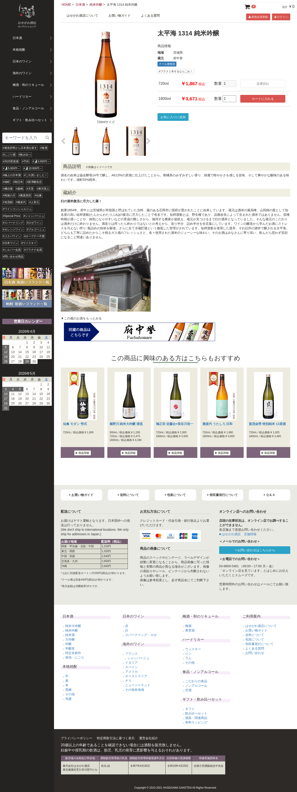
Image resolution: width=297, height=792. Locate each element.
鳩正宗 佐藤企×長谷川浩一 (174, 424)
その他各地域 (134, 689)
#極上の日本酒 (12, 175)
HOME (66, 4)
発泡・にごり (74, 657)
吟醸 (68, 644)
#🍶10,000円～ (33, 168)
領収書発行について (259, 644)
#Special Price (11, 216)
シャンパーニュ (138, 658)
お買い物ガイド (119, 15)
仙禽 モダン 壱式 (75, 424)
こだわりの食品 (196, 681)
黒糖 (68, 689)
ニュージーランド (137, 685)
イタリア (131, 662)
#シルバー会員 (12, 249)
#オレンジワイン (13, 229)
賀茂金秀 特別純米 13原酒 (267, 424)
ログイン (281, 16)
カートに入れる (263, 99)
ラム (188, 658)
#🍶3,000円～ (41, 161)
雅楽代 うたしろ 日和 (217, 424)
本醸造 (70, 648)
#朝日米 (18, 182)
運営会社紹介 (148, 738)
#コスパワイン (12, 236)
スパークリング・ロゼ (141, 635)
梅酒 (188, 626)
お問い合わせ (254, 653)
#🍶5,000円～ (11, 168)
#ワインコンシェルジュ (17, 209)
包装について (254, 639)
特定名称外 (73, 653)
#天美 (30, 188)
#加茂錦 (8, 202)
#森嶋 (19, 188)
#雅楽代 (21, 202)
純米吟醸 (96, 4)
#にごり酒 (9, 154)
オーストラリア (136, 676)
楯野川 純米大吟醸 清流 (126, 424)
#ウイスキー (29, 243)
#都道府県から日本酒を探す (20, 147)
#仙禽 (38, 195)
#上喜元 (34, 202)
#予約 (25, 161)
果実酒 (190, 630)
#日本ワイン (10, 243)
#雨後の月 (9, 195)
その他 (70, 694)
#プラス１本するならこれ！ (176, 71)
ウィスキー (193, 649)
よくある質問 (150, 15)
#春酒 (43, 147)
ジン (188, 653)
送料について (254, 635)
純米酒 (70, 635)
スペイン (131, 667)
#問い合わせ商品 (13, 256)
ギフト (190, 709)
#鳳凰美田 (25, 195)
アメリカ (131, 671)
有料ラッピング (196, 722)
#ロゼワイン (34, 222)
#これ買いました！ (35, 175)
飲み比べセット (196, 713)
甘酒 (188, 690)
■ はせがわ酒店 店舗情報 (237, 534)
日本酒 (80, 4)
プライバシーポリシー (76, 738)
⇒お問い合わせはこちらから (254, 550)
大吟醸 (70, 639)
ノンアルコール (196, 685)
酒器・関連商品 (196, 718)
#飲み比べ (25, 154)
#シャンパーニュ (34, 216)
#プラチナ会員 (33, 249)
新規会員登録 (258, 16)
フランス (131, 653)
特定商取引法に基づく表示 (116, 738)
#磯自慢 (8, 188)
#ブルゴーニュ (36, 229)
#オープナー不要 (34, 236)
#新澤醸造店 (34, 182)
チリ (128, 680)
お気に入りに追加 (173, 117)
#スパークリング (13, 222)
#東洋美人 (43, 188)
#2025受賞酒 (10, 161)
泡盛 (68, 698)
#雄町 (6, 182)
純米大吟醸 (73, 626)
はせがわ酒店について (82, 15)
